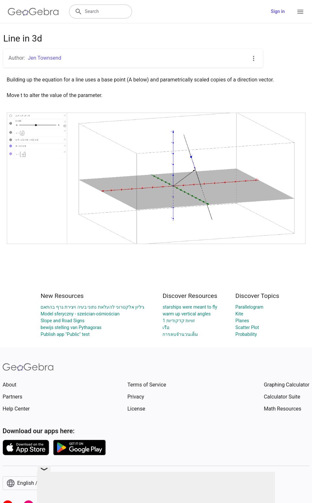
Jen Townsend (44, 58)
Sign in (278, 11)
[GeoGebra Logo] (33, 12)
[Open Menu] (300, 12)
